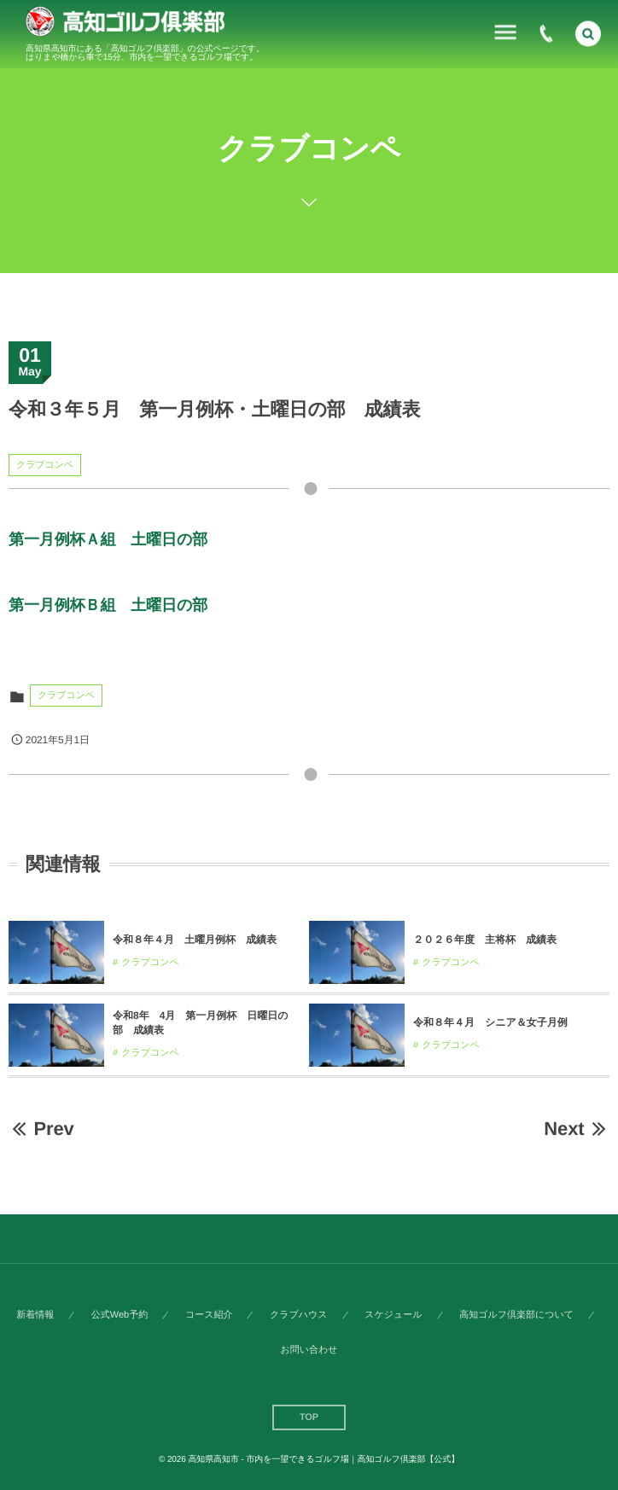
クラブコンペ (44, 465)
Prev (41, 1128)
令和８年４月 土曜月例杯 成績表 (195, 940)
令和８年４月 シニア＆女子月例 (490, 1022)
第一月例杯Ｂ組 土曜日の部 (108, 605)
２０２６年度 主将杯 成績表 (485, 940)
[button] (588, 31)
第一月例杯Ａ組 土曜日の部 (108, 539)
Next (576, 1128)
